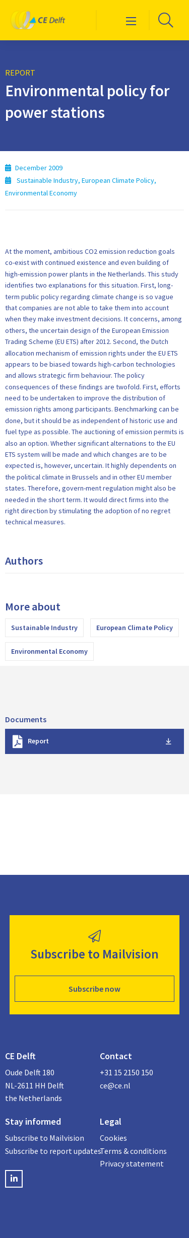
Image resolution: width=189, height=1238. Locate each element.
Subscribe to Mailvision (44, 1138)
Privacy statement (132, 1163)
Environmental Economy (49, 651)
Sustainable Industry (44, 627)
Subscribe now (94, 989)
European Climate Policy (134, 627)
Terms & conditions (133, 1151)
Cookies (113, 1138)
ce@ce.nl (115, 1085)
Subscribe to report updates (47, 1151)
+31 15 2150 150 (126, 1072)
